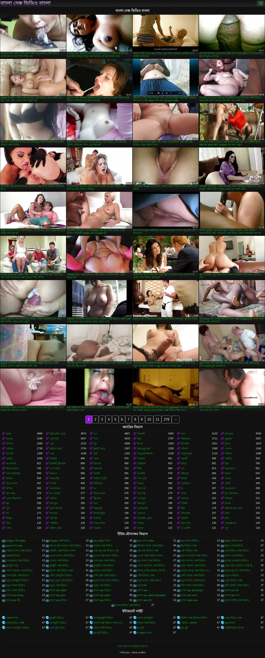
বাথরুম (97, 528)
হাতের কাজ (11, 483)
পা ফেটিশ (185, 528)
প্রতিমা (140, 523)
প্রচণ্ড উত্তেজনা (13, 498)
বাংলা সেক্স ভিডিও (146, 622)
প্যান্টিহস (54, 523)
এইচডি (228, 458)
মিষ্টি (139, 468)
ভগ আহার (55, 493)
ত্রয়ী (96, 453)
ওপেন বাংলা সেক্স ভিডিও (62, 555)
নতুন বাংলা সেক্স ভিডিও (149, 580)
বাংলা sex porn (57, 595)
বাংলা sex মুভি (144, 600)
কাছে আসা (230, 468)
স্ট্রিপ (227, 463)
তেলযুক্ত (141, 498)
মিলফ (140, 443)
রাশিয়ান (228, 498)
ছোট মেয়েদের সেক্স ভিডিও (19, 570)
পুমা (8, 508)
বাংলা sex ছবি (13, 600)
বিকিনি (184, 503)
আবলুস (141, 503)
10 (149, 419)
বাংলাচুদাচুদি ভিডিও (103, 617)
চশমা (227, 513)
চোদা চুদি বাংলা (57, 627)
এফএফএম (55, 488)
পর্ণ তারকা (55, 468)
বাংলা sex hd (231, 590)
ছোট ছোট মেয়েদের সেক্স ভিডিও (240, 565)
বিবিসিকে (98, 483)
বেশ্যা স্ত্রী (141, 493)
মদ (7, 513)
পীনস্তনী (141, 433)
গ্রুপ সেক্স (10, 493)
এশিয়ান (9, 448)
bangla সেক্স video (15, 540)
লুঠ (95, 443)
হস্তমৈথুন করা (143, 448)
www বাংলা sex (14, 545)
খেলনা (228, 448)
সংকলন (141, 458)
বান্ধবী (97, 473)
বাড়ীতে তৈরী (100, 478)
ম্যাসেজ (53, 513)
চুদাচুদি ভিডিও (56, 617)
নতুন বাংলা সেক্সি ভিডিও (193, 580)
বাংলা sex (142, 590)
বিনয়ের (97, 463)
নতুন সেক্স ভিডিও (58, 585)
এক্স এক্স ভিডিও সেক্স (147, 550)
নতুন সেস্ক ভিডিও (102, 585)
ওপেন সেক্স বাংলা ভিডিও (106, 555)
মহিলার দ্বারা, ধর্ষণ (234, 508)
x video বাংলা (144, 632)
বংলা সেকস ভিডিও (15, 590)
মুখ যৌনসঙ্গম (231, 493)
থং (95, 488)
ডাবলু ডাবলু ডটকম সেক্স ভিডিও (152, 570)
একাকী (184, 458)
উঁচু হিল (97, 498)
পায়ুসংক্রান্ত (186, 453)
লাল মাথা (142, 478)
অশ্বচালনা (185, 438)
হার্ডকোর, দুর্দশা (144, 518)
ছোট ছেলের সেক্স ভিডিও (193, 565)
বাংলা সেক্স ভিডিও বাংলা (25, 3)
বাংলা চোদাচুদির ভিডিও (17, 627)
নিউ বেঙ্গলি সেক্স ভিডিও (237, 585)
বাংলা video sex (189, 600)
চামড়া (184, 463)
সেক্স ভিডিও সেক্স (233, 617)
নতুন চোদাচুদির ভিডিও (17, 580)
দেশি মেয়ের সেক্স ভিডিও (193, 575)
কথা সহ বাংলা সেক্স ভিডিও (194, 555)
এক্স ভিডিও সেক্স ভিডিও (237, 550)
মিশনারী (185, 443)
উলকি (184, 478)
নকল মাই (185, 523)
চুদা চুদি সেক (12, 565)
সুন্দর (227, 443)
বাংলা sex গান (232, 595)
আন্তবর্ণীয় (54, 478)
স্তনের (228, 503)
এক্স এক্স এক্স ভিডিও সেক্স (106, 550)
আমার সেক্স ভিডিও (103, 545)
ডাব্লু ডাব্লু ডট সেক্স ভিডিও (238, 570)
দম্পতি (53, 483)
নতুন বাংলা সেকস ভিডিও (106, 580)
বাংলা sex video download (151, 595)
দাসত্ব (183, 493)
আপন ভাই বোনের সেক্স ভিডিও (65, 545)
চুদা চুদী (184, 627)
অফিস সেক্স (55, 528)
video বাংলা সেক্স (233, 540)
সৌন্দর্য (184, 448)
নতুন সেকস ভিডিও (15, 585)
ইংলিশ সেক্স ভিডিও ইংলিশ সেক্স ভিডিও (196, 617)
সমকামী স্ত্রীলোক (57, 463)
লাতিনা (53, 498)
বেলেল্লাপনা (230, 523)
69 (7, 503)
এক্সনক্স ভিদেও (13, 555)
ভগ (95, 433)
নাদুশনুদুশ (98, 508)
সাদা (96, 438)
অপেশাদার (11, 463)
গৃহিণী (227, 483)
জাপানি (9, 453)
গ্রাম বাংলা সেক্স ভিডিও (148, 560)
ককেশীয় (141, 473)
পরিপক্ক (53, 518)
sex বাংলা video (145, 540)
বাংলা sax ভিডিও (102, 590)
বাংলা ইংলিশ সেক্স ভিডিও (128, 605)
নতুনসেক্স (142, 585)
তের (52, 443)
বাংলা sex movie (14, 595)
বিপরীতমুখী (99, 513)
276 (166, 419)
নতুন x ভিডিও (232, 575)
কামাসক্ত (98, 468)
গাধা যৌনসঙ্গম (13, 473)
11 (157, 419)
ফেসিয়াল (185, 483)
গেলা (8, 528)
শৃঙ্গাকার (53, 458)
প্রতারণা (141, 513)
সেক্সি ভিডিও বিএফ (234, 627)
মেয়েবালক (142, 508)
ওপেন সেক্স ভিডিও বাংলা (149, 555)
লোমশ (9, 458)
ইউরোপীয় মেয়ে (57, 433)
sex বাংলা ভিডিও (190, 540)
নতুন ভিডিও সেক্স (233, 580)
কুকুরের (228, 438)
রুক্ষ (183, 508)
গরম (52, 453)
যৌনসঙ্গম (185, 513)
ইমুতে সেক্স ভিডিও (234, 545)
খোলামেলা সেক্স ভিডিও (18, 560)
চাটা (227, 518)
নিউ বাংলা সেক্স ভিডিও (192, 585)
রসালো (97, 518)
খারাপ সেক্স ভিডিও (234, 555)
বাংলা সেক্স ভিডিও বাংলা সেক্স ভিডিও (109, 622)
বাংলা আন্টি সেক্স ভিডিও (237, 600)
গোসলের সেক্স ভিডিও (105, 560)
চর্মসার (9, 478)
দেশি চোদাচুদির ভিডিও (61, 575)
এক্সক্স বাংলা (12, 617)
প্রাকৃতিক (141, 463)
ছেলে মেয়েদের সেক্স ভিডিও (151, 565)
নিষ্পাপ (9, 443)
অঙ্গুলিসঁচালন (145, 453)
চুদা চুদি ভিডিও (101, 632)
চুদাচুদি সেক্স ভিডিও (59, 565)
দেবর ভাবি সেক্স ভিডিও (17, 575)
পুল (226, 528)
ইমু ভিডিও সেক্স (188, 545)
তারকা (140, 483)
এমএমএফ (230, 488)
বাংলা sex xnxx (189, 595)
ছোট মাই (54, 438)
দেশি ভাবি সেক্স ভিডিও (105, 575)
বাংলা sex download (191, 590)
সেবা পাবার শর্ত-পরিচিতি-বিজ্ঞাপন (132, 646)
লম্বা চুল (53, 503)
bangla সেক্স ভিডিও (60, 540)
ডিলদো (53, 473)
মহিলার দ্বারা (56, 448)
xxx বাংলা (230, 622)
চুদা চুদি (140, 627)
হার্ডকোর (229, 433)
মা (182, 488)
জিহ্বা (9, 518)
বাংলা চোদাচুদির (145, 617)
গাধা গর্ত (141, 488)
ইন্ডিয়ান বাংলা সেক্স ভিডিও (150, 545)
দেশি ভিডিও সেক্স (145, 575)
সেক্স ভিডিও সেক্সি (15, 622)
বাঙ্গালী (184, 518)
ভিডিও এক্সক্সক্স (189, 622)
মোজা (140, 528)
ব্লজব (8, 433)
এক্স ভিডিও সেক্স (189, 550)
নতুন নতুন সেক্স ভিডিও (61, 580)
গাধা (183, 433)
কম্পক (9, 488)
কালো (228, 473)
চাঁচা (139, 438)
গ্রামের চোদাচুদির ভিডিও (237, 560)
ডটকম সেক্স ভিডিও (103, 570)
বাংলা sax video (58, 590)
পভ (182, 468)
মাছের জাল (99, 523)
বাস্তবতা (185, 498)
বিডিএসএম (99, 493)
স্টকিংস (228, 453)
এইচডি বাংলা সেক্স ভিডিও (19, 550)
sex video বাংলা (102, 540)
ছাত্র (96, 503)
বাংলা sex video (102, 595)
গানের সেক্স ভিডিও (59, 560)
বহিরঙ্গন (185, 473)
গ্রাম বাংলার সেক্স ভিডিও (193, 560)
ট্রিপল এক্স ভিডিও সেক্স (61, 570)
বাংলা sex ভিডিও (102, 600)
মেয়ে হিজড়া (56, 508)
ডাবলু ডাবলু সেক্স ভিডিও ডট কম (196, 570)
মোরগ (228, 478)
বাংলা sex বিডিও (58, 600)
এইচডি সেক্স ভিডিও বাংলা (63, 550)
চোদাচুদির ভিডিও (58, 622)
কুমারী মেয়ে (99, 448)
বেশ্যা (96, 458)
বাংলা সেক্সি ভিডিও (103, 627)
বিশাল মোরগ (12, 468)
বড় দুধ (9, 438)
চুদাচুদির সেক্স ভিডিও (104, 565)
